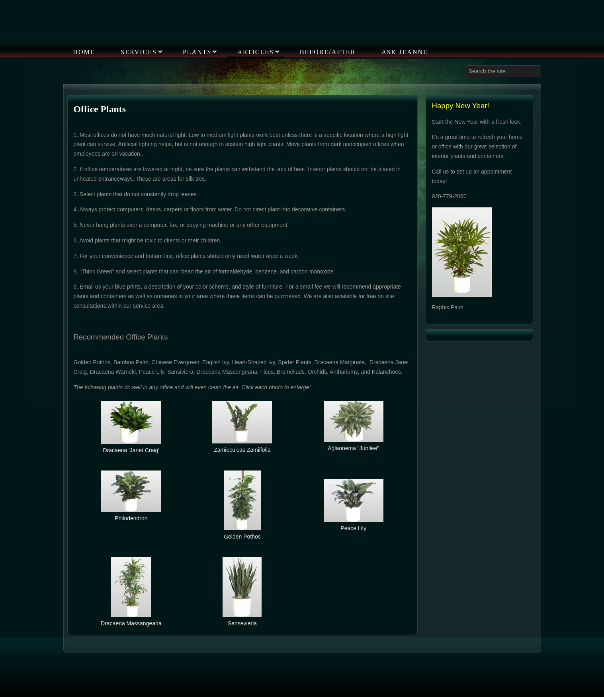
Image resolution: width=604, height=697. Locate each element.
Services (139, 52)
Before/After (328, 52)
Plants (197, 52)
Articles (255, 52)
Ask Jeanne (404, 52)
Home (84, 52)
